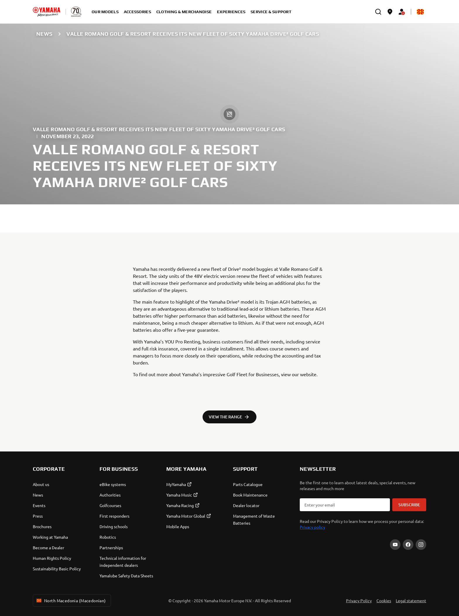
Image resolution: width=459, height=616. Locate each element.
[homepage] (46, 11)
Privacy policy (312, 527)
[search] (378, 12)
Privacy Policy (359, 600)
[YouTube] (395, 544)
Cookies (383, 600)
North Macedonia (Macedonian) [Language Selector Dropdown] (70, 600)
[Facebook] (408, 544)
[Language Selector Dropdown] (420, 12)
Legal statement (411, 600)
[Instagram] (421, 544)
